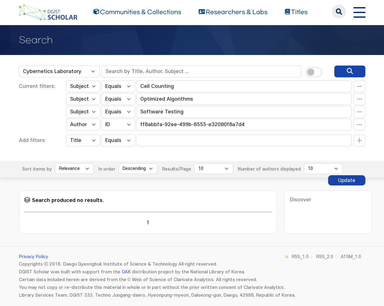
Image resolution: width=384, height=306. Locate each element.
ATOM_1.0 (351, 256)
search (339, 11)
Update (346, 180)
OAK (126, 272)
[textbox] (201, 71)
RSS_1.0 (300, 256)
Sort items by (37, 169)
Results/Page (176, 169)
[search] (349, 71)
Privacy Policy (33, 256)
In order (106, 169)
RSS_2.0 (324, 256)
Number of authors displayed (269, 169)
